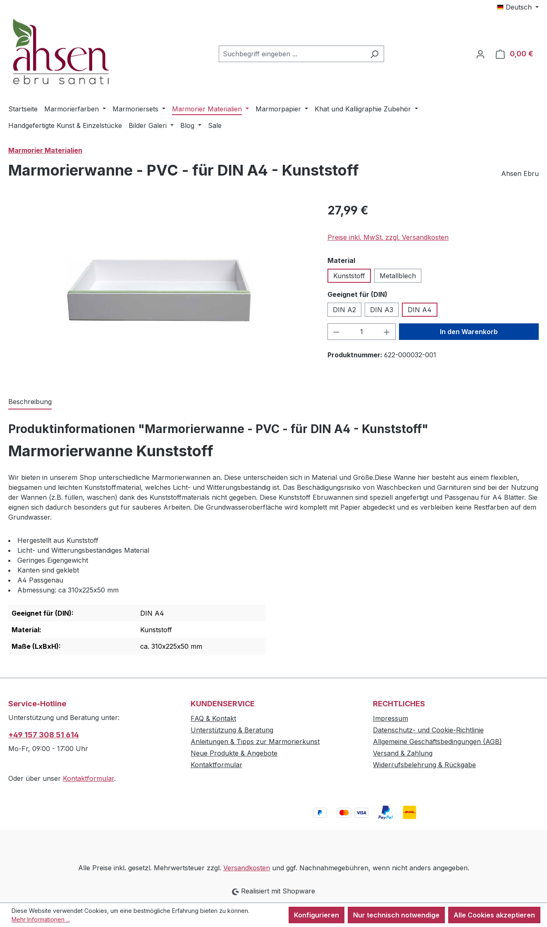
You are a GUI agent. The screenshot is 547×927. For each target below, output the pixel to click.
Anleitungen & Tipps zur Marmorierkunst (255, 741)
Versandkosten (246, 868)
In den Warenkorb (469, 331)
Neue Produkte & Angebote (234, 753)
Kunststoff (349, 276)
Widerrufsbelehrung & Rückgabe (424, 765)
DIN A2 (344, 310)
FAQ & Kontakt (213, 718)
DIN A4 (420, 310)
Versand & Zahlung (402, 753)
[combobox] (292, 54)
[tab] (30, 402)
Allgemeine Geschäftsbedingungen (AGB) (437, 741)
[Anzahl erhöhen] (387, 331)
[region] (159, 291)
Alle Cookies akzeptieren (494, 915)
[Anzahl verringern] (336, 331)
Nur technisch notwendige (396, 915)
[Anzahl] (361, 331)
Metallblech (398, 276)
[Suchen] (374, 54)
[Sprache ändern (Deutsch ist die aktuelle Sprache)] (518, 7)
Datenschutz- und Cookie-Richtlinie (428, 730)
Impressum (390, 718)
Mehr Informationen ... (41, 919)
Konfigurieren (316, 915)
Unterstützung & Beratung (232, 730)
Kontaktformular (88, 778)
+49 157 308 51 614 (43, 734)
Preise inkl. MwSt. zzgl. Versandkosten (388, 237)
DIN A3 (381, 310)
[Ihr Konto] (480, 54)
